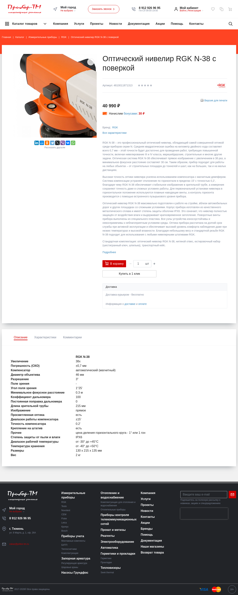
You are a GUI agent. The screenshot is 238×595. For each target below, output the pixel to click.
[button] (149, 8)
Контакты (196, 23)
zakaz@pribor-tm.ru (19, 544)
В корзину (114, 263)
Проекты (96, 23)
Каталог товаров (26, 24)
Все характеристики (114, 132)
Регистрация (194, 10)
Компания (60, 23)
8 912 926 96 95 (20, 518)
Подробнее (109, 252)
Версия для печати (215, 100)
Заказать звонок (104, 9)
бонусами (130, 113)
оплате (142, 303)
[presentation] (204, 513)
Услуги (79, 23)
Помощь (177, 23)
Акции (160, 23)
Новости (115, 23)
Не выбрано (68, 10)
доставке (130, 303)
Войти (183, 10)
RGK (115, 127)
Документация (139, 23)
